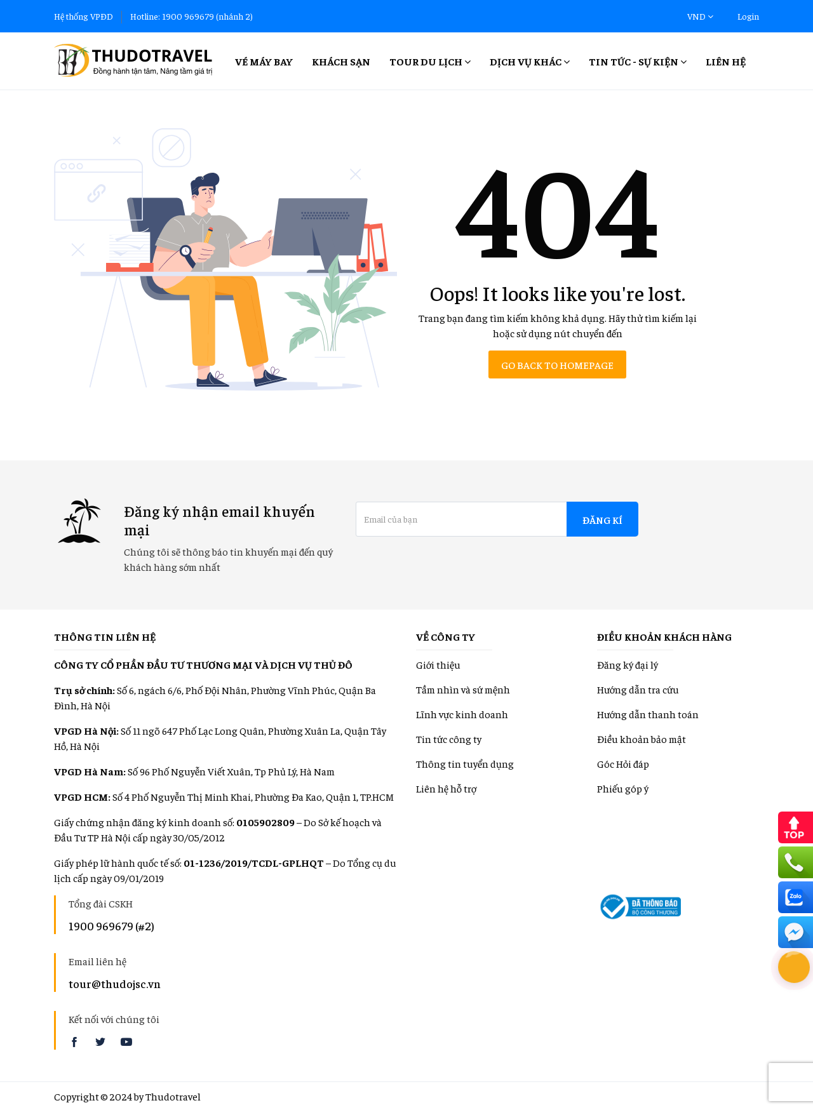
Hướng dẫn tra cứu (638, 689)
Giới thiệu (438, 664)
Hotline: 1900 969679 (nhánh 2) (191, 16)
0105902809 (265, 821)
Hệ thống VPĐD (83, 16)
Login (748, 16)
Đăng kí (602, 519)
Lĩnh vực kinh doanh (462, 713)
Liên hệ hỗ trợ (446, 788)
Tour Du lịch (430, 61)
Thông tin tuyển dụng (465, 763)
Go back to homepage (557, 364)
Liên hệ (726, 61)
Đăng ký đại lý (627, 664)
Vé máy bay (264, 61)
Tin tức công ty (448, 738)
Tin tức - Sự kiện (638, 61)
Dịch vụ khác (530, 61)
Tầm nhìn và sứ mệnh (463, 689)
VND (700, 16)
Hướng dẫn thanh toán (648, 713)
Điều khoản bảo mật (641, 738)
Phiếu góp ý (622, 788)
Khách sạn (341, 61)
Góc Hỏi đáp (623, 763)
